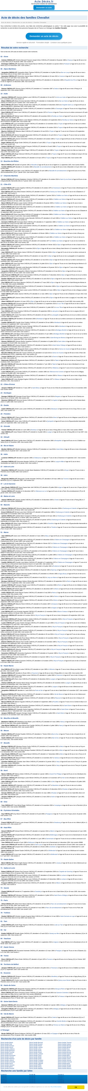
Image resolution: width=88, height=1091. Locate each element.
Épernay (53, 569)
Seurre (55, 356)
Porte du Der (39, 690)
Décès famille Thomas (65, 1042)
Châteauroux (38, 457)
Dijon (58, 244)
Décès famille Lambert (36, 1053)
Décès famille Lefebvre (8, 1048)
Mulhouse (31, 842)
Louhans (63, 875)
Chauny (69, 59)
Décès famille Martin (7, 1042)
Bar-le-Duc (55, 733)
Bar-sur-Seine (63, 100)
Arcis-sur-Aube (61, 96)
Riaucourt (58, 697)
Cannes (61, 75)
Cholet (56, 499)
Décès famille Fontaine (36, 1060)
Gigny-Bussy (63, 573)
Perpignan (49, 813)
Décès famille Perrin (7, 1063)
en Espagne (54, 1033)
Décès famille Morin (7, 1066)
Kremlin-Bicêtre (61, 1020)
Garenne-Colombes (62, 992)
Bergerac (58, 396)
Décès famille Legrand (36, 1063)
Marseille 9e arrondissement (57, 170)
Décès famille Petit (6, 1043)
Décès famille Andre (35, 1058)
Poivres (50, 112)
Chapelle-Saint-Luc (67, 104)
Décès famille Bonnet (64, 1051)
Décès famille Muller (35, 1056)
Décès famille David (35, 1050)
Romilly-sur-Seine (57, 115)
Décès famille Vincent (7, 1056)
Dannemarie (50, 838)
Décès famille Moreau (64, 1045)
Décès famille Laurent (36, 1047)
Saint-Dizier (67, 705)
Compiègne (57, 805)
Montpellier (58, 440)
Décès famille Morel (7, 1053)
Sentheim (53, 846)
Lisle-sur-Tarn (59, 924)
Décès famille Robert (35, 1045)
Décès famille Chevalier (8, 1061)
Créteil (54, 1017)
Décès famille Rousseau (8, 1055)
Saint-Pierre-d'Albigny (60, 895)
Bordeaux (34, 429)
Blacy (47, 535)
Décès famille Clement (7, 1064)
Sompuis (54, 603)
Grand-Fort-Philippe (56, 773)
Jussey (59, 862)
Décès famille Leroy (35, 1048)
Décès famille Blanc (64, 1055)
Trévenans (54, 967)
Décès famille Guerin (64, 1058)
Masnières (55, 785)
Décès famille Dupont (64, 1053)
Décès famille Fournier (7, 1051)
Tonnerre (49, 958)
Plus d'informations (15, 1088)
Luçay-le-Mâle (59, 461)
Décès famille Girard (35, 1051)
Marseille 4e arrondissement (42, 166)
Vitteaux (59, 375)
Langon (49, 431)
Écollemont (56, 565)
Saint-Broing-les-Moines (58, 337)
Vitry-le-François (40, 615)
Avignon (55, 941)
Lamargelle (55, 314)
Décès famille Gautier (64, 1066)
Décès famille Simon (7, 1047)
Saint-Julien (61, 341)
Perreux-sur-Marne (59, 1024)
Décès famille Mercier (64, 1056)
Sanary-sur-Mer (54, 933)
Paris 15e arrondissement (53, 907)
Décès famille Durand (35, 1043)
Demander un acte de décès (44, 36)
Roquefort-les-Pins (70, 79)
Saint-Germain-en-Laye (67, 916)
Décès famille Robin (35, 1064)
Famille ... (4, 1074)
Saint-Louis (38, 844)
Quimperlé (50, 420)
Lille (53, 781)
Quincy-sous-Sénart (64, 979)
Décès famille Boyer (64, 1063)
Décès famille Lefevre (7, 1060)
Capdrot (55, 399)
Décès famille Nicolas (64, 1064)
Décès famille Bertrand (7, 1050)
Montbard (40, 318)
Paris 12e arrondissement (58, 903)
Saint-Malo (60, 448)
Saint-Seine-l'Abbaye (59, 344)
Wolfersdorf (52, 850)
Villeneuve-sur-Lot (41, 490)
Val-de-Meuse (58, 693)
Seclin (53, 796)
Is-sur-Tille (60, 303)
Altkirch (52, 830)
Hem (63, 777)
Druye (66, 469)
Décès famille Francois (65, 1061)
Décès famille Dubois (64, 1043)
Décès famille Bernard (36, 1042)
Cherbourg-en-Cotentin (69, 508)
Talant (57, 360)
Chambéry (38, 891)
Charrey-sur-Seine (55, 191)
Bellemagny (53, 834)
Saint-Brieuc (36, 387)
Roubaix (64, 788)
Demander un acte (44, 7)
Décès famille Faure (35, 1055)
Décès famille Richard (7, 1045)
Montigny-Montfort (61, 329)
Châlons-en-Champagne (62, 539)
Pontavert (67, 63)
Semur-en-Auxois (64, 348)
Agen (60, 487)
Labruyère (55, 310)
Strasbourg (57, 822)
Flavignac (59, 950)
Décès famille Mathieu (36, 1068)
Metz (61, 746)
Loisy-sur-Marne (52, 577)
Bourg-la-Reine (60, 988)
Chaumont (35, 672)
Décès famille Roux (64, 1048)
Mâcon (58, 882)
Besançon (54, 408)
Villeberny (55, 367)
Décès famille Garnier (64, 1060)
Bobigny (63, 1004)
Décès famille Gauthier (36, 1061)
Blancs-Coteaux (62, 611)
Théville (53, 527)
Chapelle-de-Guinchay (65, 871)
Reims (69, 580)
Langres (53, 678)
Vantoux (56, 757)
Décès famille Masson (64, 1068)
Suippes (54, 607)
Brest (55, 417)
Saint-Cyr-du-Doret (66, 179)
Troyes (61, 123)
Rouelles (55, 701)
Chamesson (56, 187)
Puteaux (61, 996)
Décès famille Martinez (7, 1058)
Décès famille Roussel (7, 1068)
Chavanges (59, 108)
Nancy (62, 721)
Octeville (50, 523)
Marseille (34, 164)
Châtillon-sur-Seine (62, 195)
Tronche (65, 478)
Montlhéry (54, 976)
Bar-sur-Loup (65, 72)
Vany (57, 761)
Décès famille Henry (35, 1066)
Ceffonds (51, 669)
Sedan (56, 88)
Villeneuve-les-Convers (57, 371)
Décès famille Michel (64, 1047)
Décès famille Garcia (64, 1050)
